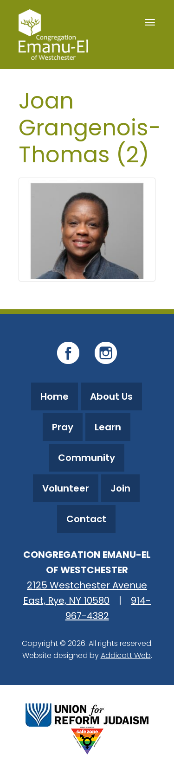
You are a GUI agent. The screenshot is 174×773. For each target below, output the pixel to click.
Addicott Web (126, 655)
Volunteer (65, 488)
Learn (108, 427)
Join (120, 488)
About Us (111, 396)
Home (54, 396)
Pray (62, 427)
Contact (86, 518)
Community (86, 457)
